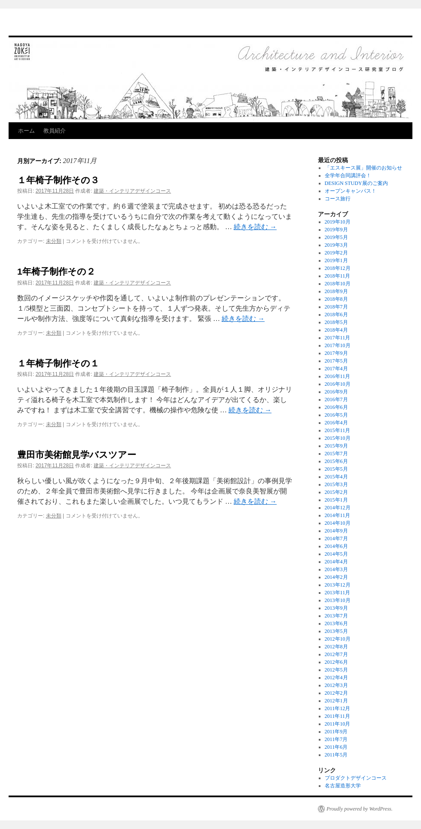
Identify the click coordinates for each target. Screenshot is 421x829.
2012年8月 (336, 647)
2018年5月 (336, 322)
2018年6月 (336, 315)
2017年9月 (336, 353)
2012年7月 (336, 654)
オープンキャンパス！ (350, 191)
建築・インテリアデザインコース (132, 191)
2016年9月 (336, 392)
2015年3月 (336, 484)
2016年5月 (336, 415)
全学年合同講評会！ (348, 175)
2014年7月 (336, 539)
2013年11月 (338, 593)
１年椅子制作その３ (58, 180)
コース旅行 (338, 199)
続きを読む (255, 226)
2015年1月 (336, 500)
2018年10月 (338, 284)
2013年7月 (336, 616)
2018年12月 (338, 268)
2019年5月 (336, 237)
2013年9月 (336, 608)
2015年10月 (338, 438)
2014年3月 (336, 569)
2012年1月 (336, 701)
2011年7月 (336, 739)
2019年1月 (336, 260)
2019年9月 (336, 230)
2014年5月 (336, 554)
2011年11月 (337, 716)
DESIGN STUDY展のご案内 (356, 183)
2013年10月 (338, 600)
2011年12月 (338, 708)
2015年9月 (336, 446)
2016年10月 (338, 384)
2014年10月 (338, 523)
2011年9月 (336, 732)
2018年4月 (336, 330)
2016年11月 (338, 376)
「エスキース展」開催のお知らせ (363, 168)
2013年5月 (336, 631)
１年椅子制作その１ (58, 363)
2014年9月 (336, 531)
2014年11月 (338, 515)
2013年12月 (338, 585)
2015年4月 (336, 477)
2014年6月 (336, 546)
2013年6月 (336, 623)
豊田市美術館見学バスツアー (76, 455)
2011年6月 (336, 747)
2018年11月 (338, 276)
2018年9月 (336, 291)
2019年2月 (336, 253)
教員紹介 (54, 130)
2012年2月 (336, 693)
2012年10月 (338, 639)
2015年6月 (336, 461)
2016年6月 (336, 407)
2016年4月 (336, 423)
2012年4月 (336, 678)
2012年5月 (336, 670)
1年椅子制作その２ (56, 271)
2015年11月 (338, 430)
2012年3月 (336, 685)
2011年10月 (338, 724)
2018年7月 (336, 307)
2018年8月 (336, 299)
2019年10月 (338, 222)
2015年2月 (336, 492)
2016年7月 (336, 399)
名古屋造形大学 (343, 786)
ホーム (26, 130)
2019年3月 (336, 245)
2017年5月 (336, 361)
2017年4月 (336, 369)
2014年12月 (338, 508)
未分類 (53, 241)
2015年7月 (336, 454)
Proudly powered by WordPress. (359, 809)
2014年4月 (336, 562)
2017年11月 (338, 338)
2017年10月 (338, 345)
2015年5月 (336, 469)
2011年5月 (336, 755)
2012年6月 (336, 662)
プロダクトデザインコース (356, 778)
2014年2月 (336, 577)
